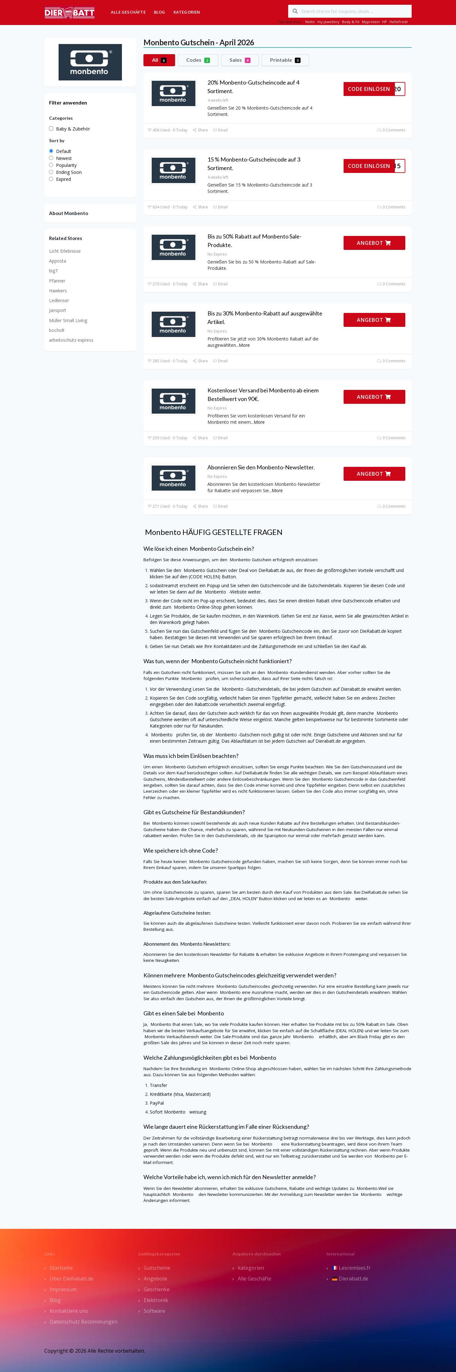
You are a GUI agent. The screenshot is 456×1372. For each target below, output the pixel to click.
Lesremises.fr (351, 1267)
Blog (159, 12)
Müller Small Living (68, 320)
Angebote (155, 1278)
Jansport (57, 310)
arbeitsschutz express (71, 340)
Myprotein (371, 21)
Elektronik (156, 1300)
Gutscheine (157, 1267)
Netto (310, 21)
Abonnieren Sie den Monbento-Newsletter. (261, 467)
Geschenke (157, 1289)
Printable (285, 60)
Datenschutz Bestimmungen (83, 1321)
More (244, 345)
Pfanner (57, 281)
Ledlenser (59, 300)
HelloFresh (399, 21)
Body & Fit (350, 21)
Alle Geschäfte (128, 12)
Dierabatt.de (350, 1278)
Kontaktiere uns (69, 1310)
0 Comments (391, 130)
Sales (240, 60)
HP (384, 21)
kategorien (251, 1267)
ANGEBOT (374, 242)
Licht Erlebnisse (65, 251)
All (159, 60)
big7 (53, 271)
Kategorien (187, 12)
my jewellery (328, 21)
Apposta (57, 261)
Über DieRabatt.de (71, 1278)
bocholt (57, 330)
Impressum (63, 1289)
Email (220, 130)
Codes (198, 60)
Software (154, 1310)
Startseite (61, 1267)
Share (200, 130)
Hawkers (58, 291)
